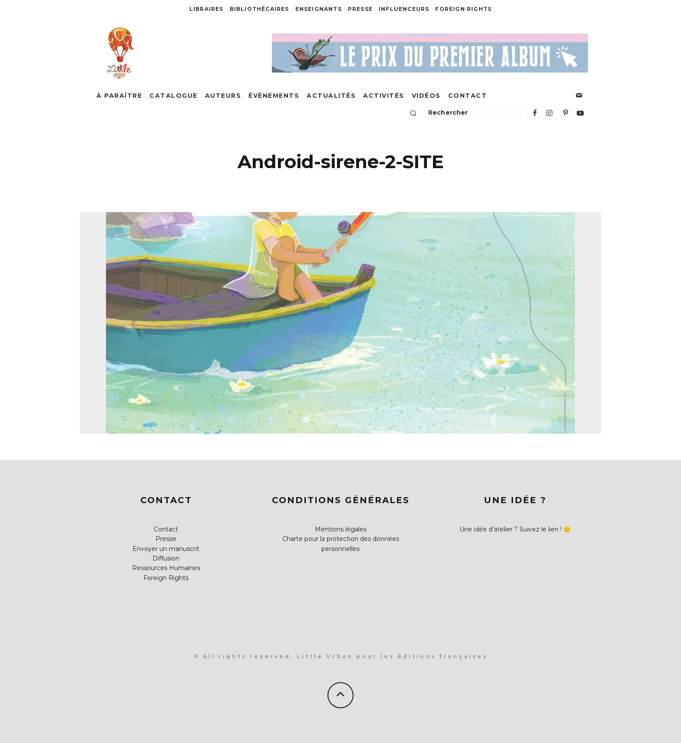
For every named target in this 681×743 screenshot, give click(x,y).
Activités (383, 96)
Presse (360, 9)
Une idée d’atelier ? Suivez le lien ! (511, 529)
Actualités (331, 96)
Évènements (273, 96)
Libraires (206, 9)
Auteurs (223, 96)
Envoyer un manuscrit (165, 549)
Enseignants (318, 9)
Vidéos (426, 96)
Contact (467, 96)
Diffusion (165, 558)
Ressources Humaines (166, 568)
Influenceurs (404, 9)
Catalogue (173, 96)
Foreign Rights (463, 9)
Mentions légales (341, 529)
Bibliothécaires (259, 9)
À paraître (119, 96)
